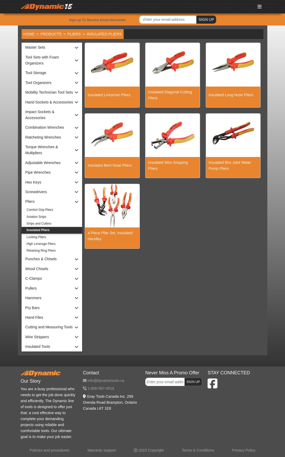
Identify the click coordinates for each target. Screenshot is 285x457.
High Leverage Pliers (40, 244)
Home (29, 34)
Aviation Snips (36, 217)
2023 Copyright (149, 450)
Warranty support (101, 450)
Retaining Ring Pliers (41, 250)
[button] (52, 47)
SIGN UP (206, 19)
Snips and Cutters (38, 223)
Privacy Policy (244, 450)
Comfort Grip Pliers (39, 210)
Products (51, 34)
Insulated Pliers (38, 230)
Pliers (74, 34)
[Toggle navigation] (259, 6)
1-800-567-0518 (98, 388)
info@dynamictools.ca (103, 380)
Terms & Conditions (198, 450)
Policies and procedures (50, 450)
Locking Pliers (36, 237)
